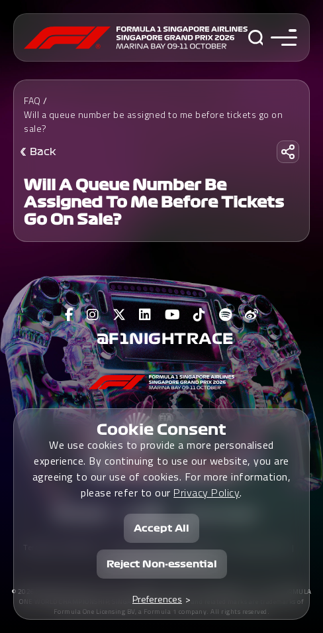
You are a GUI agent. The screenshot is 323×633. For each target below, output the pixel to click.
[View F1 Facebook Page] (69, 315)
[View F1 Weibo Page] (251, 315)
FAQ (32, 100)
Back (43, 151)
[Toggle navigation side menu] (281, 37)
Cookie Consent (161, 429)
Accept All (161, 528)
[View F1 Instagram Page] (93, 315)
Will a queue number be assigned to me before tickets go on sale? (153, 121)
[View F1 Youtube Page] (172, 315)
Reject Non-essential (162, 564)
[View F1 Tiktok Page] (199, 315)
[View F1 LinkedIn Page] (145, 315)
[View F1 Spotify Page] (225, 315)
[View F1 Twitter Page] (119, 315)
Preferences (157, 599)
